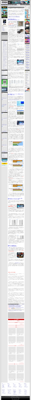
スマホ (11, 4)
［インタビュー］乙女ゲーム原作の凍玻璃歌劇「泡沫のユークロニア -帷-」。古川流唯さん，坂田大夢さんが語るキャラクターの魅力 (4, 151)
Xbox (5, 4)
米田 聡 (20, 310)
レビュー (2, 5)
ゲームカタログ (25, 394)
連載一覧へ (21, 344)
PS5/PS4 (7, 4)
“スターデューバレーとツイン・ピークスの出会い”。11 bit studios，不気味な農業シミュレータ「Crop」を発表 (27, 50)
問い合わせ (10, 0)
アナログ (22, 4)
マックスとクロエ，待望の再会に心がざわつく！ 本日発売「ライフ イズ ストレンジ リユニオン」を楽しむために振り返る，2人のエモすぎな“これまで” (4, 111)
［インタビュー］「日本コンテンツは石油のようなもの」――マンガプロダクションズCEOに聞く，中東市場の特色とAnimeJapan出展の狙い (4, 145)
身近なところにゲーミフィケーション (5, 66)
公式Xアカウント (4, 0)
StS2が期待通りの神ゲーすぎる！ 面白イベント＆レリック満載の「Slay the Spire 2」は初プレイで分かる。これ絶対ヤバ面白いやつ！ (4, 125)
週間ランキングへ (28, 68)
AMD (2, 25)
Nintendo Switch (4, 78)
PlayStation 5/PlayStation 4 (4, 77)
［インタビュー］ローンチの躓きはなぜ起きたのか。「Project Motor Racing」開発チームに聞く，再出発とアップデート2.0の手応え (20, 379)
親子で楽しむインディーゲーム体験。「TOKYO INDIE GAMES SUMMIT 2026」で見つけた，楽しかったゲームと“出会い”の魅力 (4, 98)
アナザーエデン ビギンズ (27, 80)
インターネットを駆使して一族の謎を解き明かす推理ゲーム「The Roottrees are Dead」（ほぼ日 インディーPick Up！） (12, 342)
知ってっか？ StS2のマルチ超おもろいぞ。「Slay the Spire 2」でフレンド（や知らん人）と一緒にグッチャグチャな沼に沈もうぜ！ (4, 118)
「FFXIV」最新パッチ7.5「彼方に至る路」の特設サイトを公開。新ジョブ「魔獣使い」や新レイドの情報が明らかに (27, 65)
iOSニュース (14, 390)
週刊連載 (3, 386)
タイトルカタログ (3, 393)
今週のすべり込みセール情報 (5, 49)
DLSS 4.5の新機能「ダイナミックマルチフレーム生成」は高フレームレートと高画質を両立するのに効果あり (12, 353)
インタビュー (8, 5)
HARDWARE (15, 310)
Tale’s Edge (26, 76)
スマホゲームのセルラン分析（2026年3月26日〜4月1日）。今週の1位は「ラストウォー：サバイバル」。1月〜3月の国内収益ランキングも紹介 (27, 45)
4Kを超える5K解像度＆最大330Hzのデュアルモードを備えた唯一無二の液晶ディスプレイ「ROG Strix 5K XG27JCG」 (20, 361)
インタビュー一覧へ (21, 381)
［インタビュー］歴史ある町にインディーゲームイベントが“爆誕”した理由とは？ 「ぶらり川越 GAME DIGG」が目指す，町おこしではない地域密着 (4, 138)
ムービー (10, 5)
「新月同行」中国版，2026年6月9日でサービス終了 (27, 60)
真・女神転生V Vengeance (27, 84)
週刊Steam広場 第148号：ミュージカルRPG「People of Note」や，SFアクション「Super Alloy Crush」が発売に (12, 334)
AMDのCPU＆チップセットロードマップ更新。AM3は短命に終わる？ (15, 306)
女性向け (14, 4)
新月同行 (26, 82)
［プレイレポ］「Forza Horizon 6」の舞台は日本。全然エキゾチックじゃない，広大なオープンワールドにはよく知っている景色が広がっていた (27, 67)
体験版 (3, 385)
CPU (13, 310)
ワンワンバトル (27, 71)
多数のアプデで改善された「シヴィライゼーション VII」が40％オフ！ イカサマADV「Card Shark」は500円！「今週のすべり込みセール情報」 (20, 335)
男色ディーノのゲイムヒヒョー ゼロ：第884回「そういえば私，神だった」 (20, 342)
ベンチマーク (20, 393)
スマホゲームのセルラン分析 (5, 48)
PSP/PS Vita (25, 383)
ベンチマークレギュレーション (16, 5)
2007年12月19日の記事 (11, 25)
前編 (12, 13)
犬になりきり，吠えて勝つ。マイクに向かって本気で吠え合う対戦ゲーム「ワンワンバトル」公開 (27, 57)
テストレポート (5, 5)
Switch (9, 4)
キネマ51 (3, 67)
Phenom (4, 23)
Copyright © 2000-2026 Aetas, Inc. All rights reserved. (15, 399)
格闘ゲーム (25, 391)
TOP (2, 4)
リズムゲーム (25, 393)
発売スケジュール (9, 386)
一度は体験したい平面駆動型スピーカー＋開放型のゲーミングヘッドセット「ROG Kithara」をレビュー (20, 353)
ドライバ (12, 5)
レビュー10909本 (3, 3)
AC (20, 4)
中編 (14, 13)
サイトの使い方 (7, 0)
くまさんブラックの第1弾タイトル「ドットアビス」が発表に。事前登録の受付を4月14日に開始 (27, 55)
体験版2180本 (6, 3)
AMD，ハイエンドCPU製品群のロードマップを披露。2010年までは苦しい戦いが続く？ (16, 307)
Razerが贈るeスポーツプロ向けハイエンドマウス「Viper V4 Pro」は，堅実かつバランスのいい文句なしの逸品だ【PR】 (12, 361)
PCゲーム (8, 383)
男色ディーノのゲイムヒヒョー (5, 47)
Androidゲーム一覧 (15, 394)
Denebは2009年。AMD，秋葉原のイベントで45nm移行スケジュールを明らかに (15, 305)
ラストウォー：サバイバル (27, 73)
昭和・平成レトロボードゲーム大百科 (5, 60)
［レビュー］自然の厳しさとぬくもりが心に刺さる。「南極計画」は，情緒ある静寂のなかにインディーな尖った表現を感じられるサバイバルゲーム (4, 131)
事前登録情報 (14, 391)
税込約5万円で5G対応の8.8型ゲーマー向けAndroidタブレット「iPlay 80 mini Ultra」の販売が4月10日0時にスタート (27, 52)
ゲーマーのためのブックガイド (5, 54)
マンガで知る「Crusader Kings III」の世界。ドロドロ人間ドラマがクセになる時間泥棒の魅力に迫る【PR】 (4, 104)
